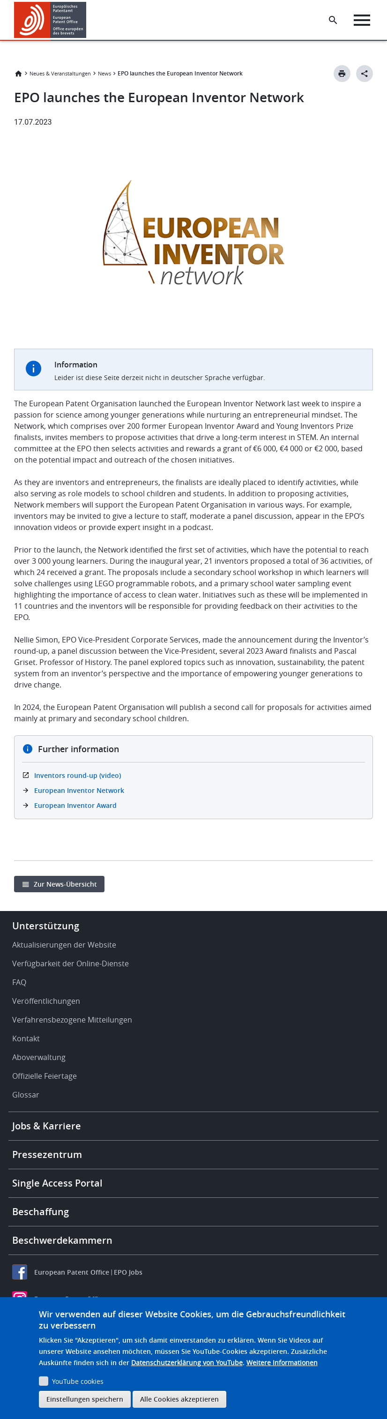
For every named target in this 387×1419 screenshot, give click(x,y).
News (104, 73)
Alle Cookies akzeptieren (179, 1399)
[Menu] (362, 20)
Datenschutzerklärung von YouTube (187, 1362)
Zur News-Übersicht (65, 884)
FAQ (19, 982)
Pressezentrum (47, 1154)
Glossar (25, 1095)
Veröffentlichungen (46, 1001)
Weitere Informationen (282, 1362)
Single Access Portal (57, 1183)
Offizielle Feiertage (44, 1076)
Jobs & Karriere (46, 1126)
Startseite (18, 73)
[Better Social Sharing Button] (364, 73)
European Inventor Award (75, 805)
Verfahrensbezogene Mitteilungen (72, 1020)
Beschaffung (40, 1211)
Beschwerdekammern (62, 1240)
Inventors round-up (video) (77, 775)
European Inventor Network (79, 790)
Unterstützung (45, 925)
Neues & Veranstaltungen (60, 73)
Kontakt (26, 1038)
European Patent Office (71, 1272)
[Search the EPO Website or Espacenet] (333, 20)
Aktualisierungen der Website (64, 945)
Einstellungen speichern (84, 1399)
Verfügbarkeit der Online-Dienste (70, 963)
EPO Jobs (128, 1272)
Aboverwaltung (39, 1057)
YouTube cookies (78, 1381)
